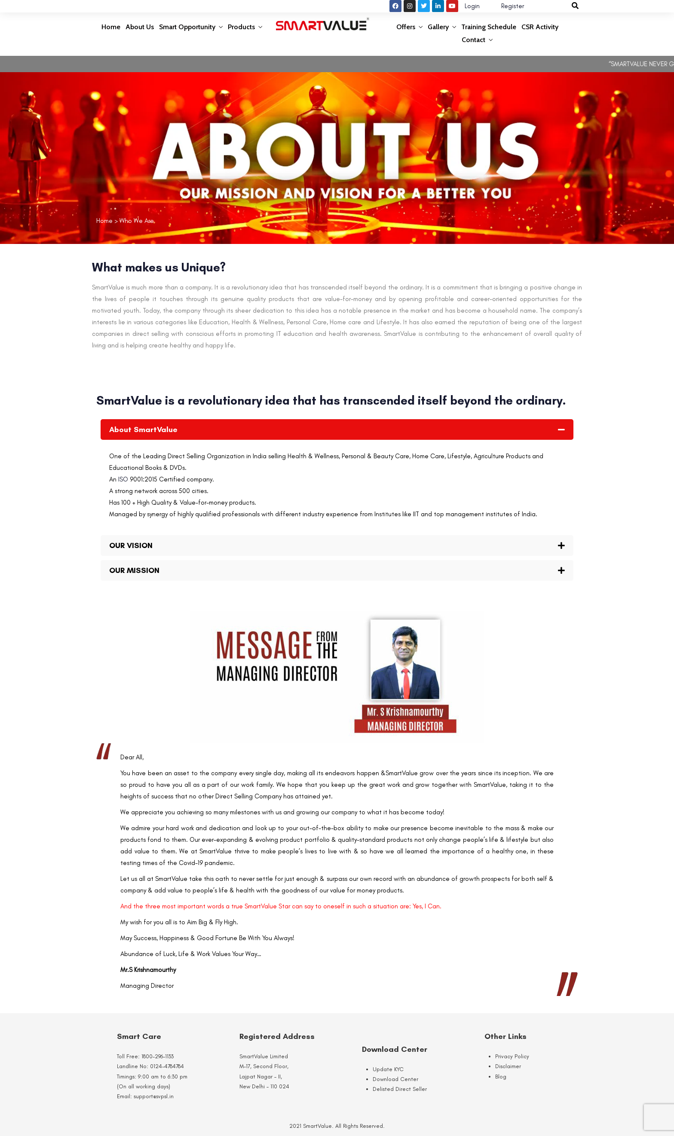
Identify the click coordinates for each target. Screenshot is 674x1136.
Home (110, 27)
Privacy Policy (512, 1056)
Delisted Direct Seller (400, 1089)
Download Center (395, 1079)
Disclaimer (508, 1066)
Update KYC (388, 1069)
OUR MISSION (134, 570)
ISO (124, 479)
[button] (337, 429)
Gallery (438, 27)
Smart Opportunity (187, 27)
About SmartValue (143, 429)
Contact (473, 40)
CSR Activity (539, 27)
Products (241, 27)
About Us (140, 27)
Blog (500, 1076)
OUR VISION (131, 545)
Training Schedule (488, 27)
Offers (405, 27)
